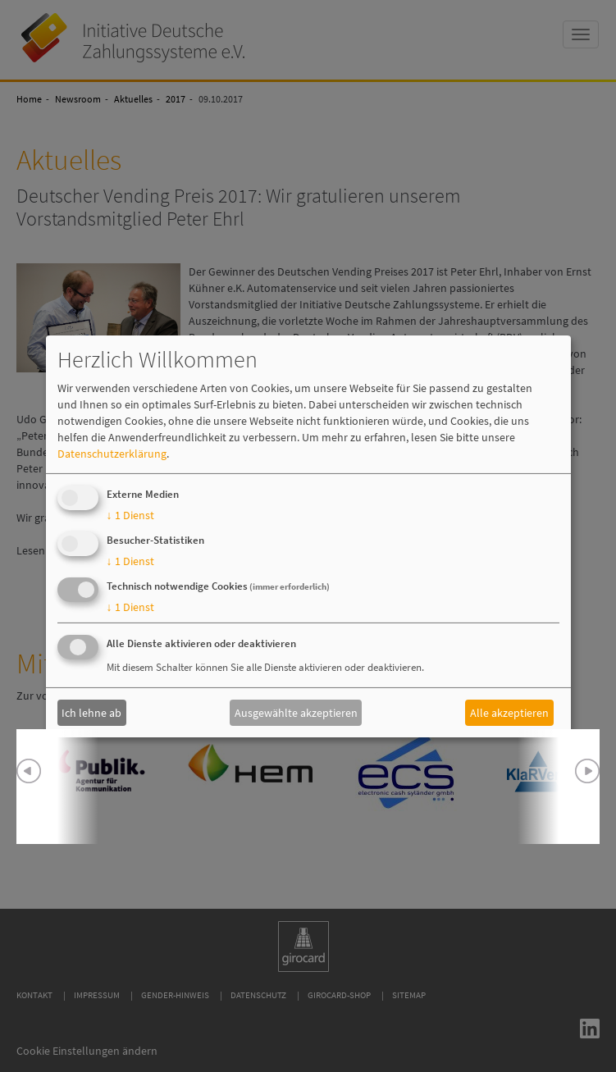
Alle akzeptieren (509, 712)
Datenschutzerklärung (112, 453)
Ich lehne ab (91, 712)
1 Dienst (130, 515)
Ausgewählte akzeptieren (296, 712)
